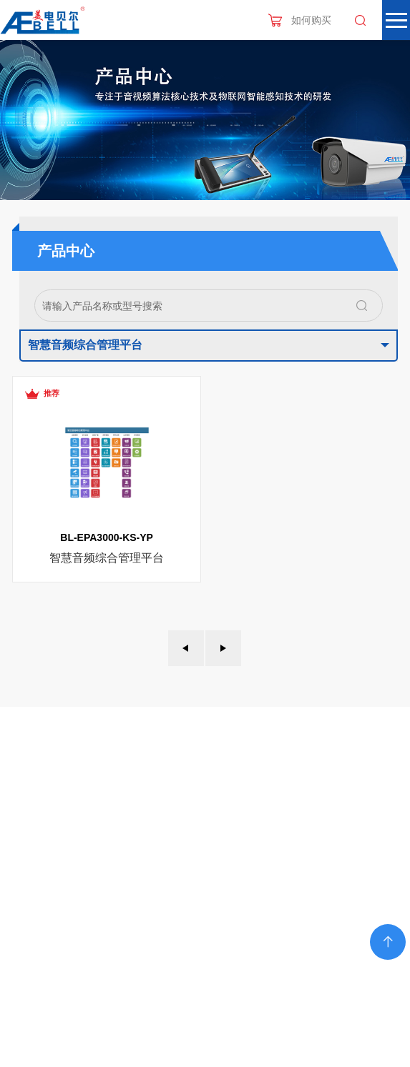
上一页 (186, 648)
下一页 (223, 648)
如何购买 (311, 20)
